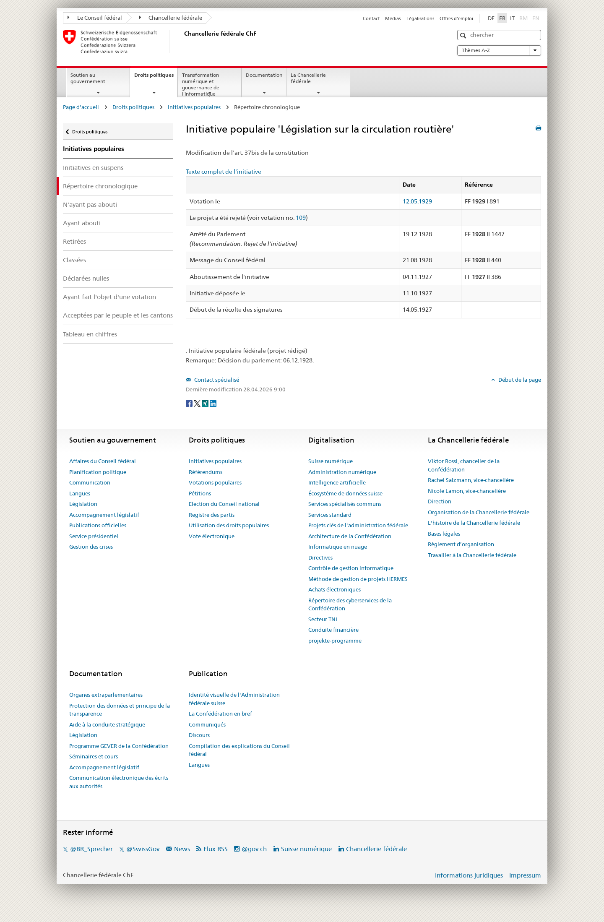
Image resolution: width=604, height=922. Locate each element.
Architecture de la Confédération (349, 536)
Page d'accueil (81, 107)
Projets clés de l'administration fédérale (358, 525)
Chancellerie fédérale (171, 18)
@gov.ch (254, 849)
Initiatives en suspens (93, 168)
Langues (79, 493)
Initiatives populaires (194, 107)
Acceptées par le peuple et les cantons (118, 315)
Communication (89, 482)
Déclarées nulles (86, 278)
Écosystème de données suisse (345, 493)
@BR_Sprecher (91, 849)
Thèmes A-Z (499, 50)
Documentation (264, 75)
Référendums (205, 472)
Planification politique (97, 472)
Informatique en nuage (337, 546)
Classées (74, 260)
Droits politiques (155, 77)
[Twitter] (198, 403)
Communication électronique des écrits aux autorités (118, 781)
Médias (393, 18)
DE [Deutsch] (491, 18)
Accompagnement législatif (104, 514)
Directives (320, 557)
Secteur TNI (322, 619)
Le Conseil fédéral (95, 18)
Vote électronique (211, 536)
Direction (439, 501)
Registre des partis (211, 514)
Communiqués (207, 724)
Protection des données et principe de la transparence (119, 709)
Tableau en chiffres (90, 334)
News (182, 849)
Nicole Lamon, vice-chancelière (467, 490)
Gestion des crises (91, 546)
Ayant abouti (82, 223)
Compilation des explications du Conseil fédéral (239, 750)
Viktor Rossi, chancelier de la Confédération (464, 465)
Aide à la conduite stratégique (107, 724)
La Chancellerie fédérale (308, 78)
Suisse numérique (330, 461)
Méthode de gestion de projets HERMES (358, 579)
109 (301, 217)
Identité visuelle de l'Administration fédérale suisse (234, 698)
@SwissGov (142, 849)
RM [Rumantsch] (523, 18)
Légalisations (420, 18)
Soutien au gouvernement (87, 78)
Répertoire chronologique (100, 186)
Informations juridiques (469, 875)
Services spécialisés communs (344, 503)
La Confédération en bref (220, 713)
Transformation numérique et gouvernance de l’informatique (200, 84)
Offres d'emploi (456, 18)
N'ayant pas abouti (90, 204)
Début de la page (519, 379)
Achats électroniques (334, 589)
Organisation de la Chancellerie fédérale (478, 512)
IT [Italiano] (512, 18)
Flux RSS (215, 849)
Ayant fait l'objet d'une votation (109, 297)
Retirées (74, 241)
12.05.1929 (417, 201)
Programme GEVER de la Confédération (119, 745)
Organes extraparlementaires (106, 694)
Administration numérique (342, 472)
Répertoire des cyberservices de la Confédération (350, 604)
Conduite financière (333, 629)
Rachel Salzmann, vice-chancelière (471, 480)
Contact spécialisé (216, 379)
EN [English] (535, 18)
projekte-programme (335, 640)
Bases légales (444, 533)
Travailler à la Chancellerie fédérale (472, 555)
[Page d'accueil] (182, 41)
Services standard (329, 514)
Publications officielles (97, 525)
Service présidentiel (93, 536)
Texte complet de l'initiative (223, 171)
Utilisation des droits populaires (229, 525)
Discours (199, 735)
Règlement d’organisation (461, 544)
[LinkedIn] (213, 403)
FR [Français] (502, 18)
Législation (83, 503)
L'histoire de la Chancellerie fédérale (474, 522)
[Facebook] (190, 403)
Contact (371, 18)
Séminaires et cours (93, 756)
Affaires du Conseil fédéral (102, 461)
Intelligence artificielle (337, 482)
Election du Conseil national (224, 503)
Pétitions (200, 493)
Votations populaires (215, 482)
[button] (464, 35)
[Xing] (206, 403)
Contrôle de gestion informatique (350, 568)
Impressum (525, 875)
